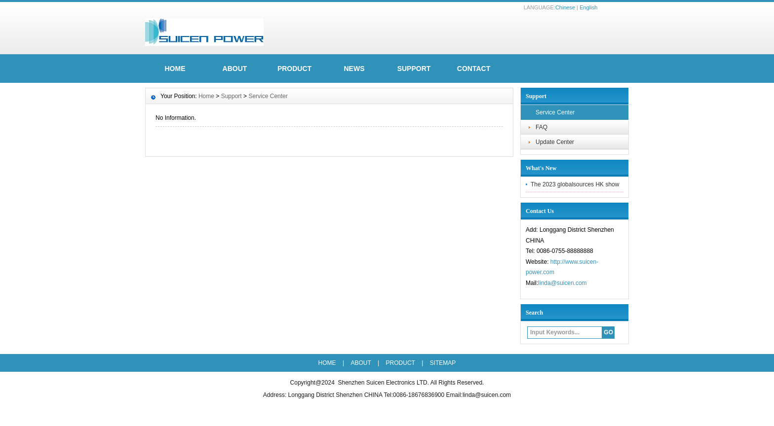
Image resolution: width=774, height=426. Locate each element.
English (588, 7)
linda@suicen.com (562, 283)
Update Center (555, 142)
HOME (175, 68)
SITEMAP (443, 362)
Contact (473, 68)
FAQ (541, 127)
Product (294, 68)
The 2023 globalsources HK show (575, 184)
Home (206, 96)
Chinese (565, 7)
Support (414, 68)
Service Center (555, 112)
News (354, 68)
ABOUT (235, 68)
